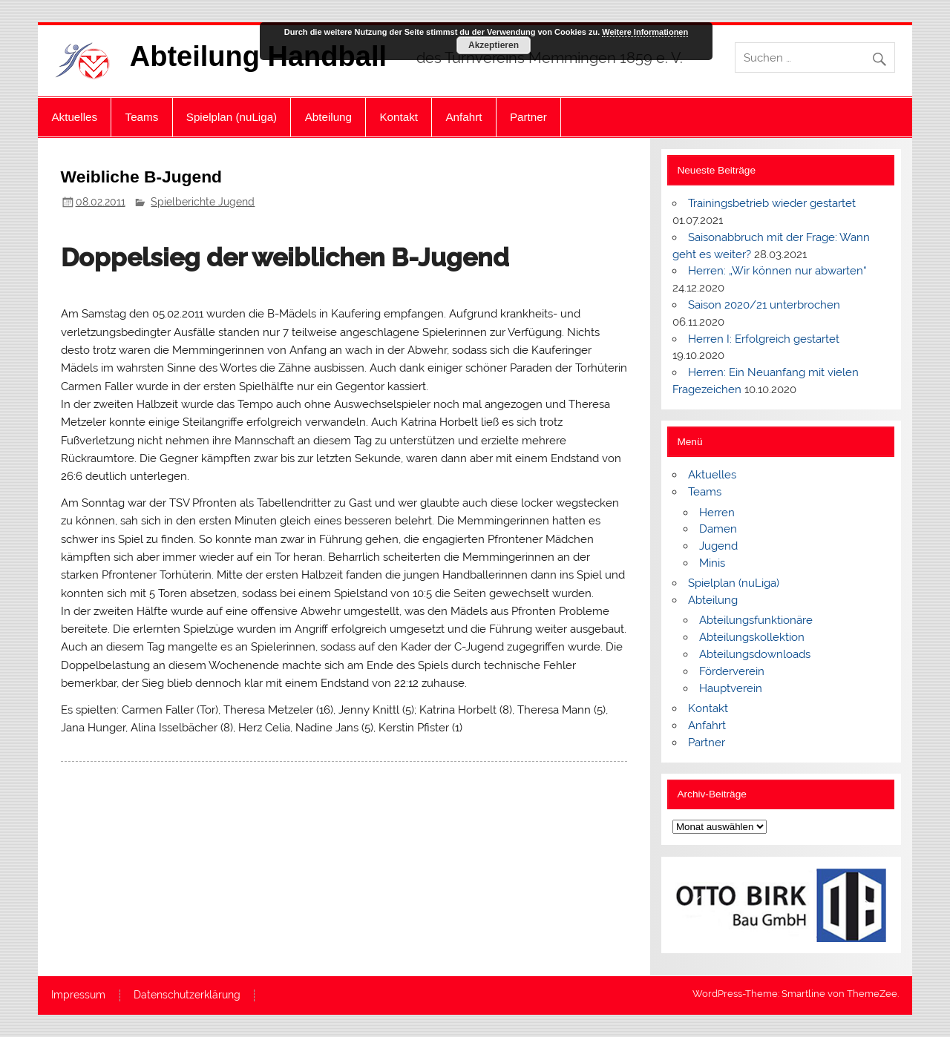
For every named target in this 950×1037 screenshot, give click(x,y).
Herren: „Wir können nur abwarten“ (777, 270)
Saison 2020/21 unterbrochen (764, 305)
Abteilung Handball (258, 56)
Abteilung (328, 117)
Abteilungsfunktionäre (756, 620)
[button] (695, 905)
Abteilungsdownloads (754, 654)
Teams (142, 117)
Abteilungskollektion (752, 637)
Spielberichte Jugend (203, 202)
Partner (528, 117)
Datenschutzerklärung (187, 995)
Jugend (718, 546)
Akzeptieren (493, 45)
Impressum (78, 995)
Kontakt (398, 117)
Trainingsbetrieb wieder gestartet (772, 203)
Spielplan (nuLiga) (231, 117)
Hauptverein (730, 688)
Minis (712, 563)
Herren (717, 512)
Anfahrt (463, 117)
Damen (718, 529)
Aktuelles (74, 117)
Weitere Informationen (645, 31)
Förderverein (731, 671)
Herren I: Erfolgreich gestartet (763, 339)
